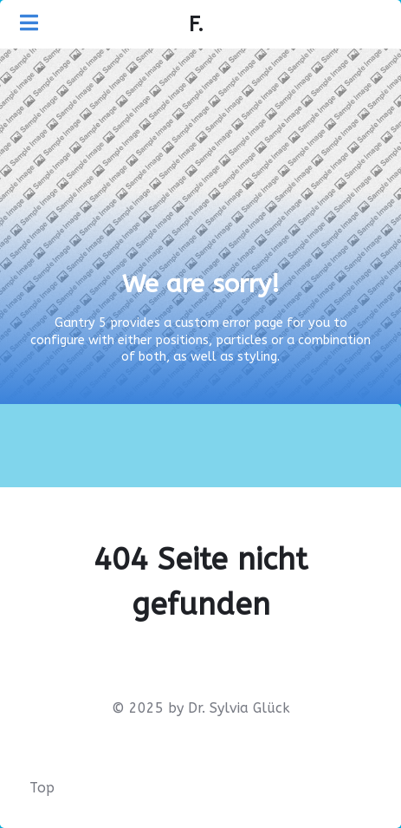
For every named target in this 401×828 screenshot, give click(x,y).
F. (196, 24)
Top (42, 787)
